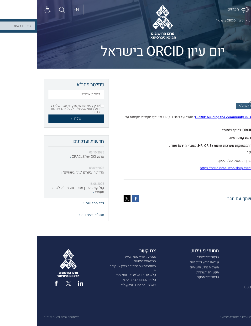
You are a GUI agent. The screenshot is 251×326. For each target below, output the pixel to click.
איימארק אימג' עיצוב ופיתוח (24, 317)
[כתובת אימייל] (39, 95)
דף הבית (239, 20)
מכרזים (240, 272)
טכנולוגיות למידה (170, 257)
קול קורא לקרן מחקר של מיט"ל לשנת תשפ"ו (41, 190)
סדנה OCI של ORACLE (49, 157)
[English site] (39, 10)
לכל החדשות (56, 203)
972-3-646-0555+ (97, 280)
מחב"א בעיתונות (54, 214)
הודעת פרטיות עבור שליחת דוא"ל (38, 107)
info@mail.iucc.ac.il (96, 285)
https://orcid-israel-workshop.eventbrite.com (196, 168)
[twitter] (31, 283)
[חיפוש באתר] (25, 10)
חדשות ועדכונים (221, 20)
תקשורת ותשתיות (170, 272)
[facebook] (19, 283)
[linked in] (43, 283)
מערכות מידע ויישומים (167, 267)
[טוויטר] (89, 198)
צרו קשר (239, 277)
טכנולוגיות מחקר (171, 277)
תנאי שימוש (237, 282)
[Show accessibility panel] (10, 10)
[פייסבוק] (98, 198)
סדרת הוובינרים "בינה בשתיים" (45, 172)
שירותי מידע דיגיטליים (167, 262)
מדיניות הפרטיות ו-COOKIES (226, 287)
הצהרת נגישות (235, 292)
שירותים (239, 262)
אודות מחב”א (236, 257)
